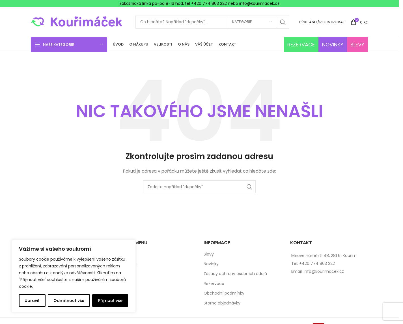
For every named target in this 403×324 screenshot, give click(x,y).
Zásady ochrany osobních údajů (235, 273)
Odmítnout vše (68, 300)
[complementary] (73, 276)
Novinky (211, 264)
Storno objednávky (222, 303)
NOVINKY (332, 44)
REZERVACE (301, 44)
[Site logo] (80, 21)
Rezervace (214, 283)
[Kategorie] (252, 22)
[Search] (212, 22)
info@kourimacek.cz (324, 271)
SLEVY (357, 44)
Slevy (209, 254)
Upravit (32, 300)
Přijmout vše (110, 300)
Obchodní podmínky (224, 293)
